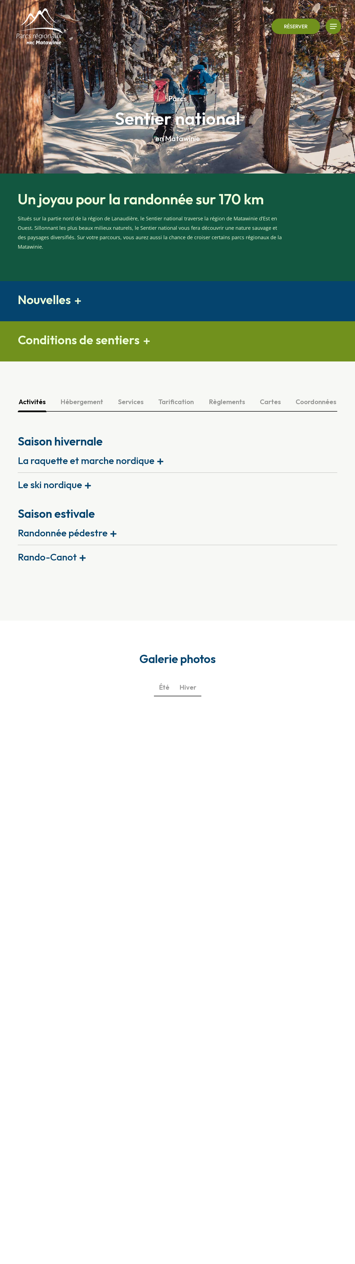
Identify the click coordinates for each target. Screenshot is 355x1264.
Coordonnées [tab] (316, 401)
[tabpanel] (177, 501)
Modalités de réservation (301, 1121)
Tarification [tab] (176, 401)
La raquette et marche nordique (86, 460)
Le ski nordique (50, 484)
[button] (177, 301)
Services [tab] (131, 401)
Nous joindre (300, 1108)
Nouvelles (44, 299)
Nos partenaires (304, 1156)
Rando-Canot (47, 557)
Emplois (295, 1135)
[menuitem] (313, 1167)
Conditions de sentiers (79, 339)
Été (164, 687)
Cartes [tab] (270, 401)
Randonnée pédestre (63, 533)
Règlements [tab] (227, 401)
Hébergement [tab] (81, 401)
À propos (296, 1146)
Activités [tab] (32, 401)
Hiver (187, 687)
